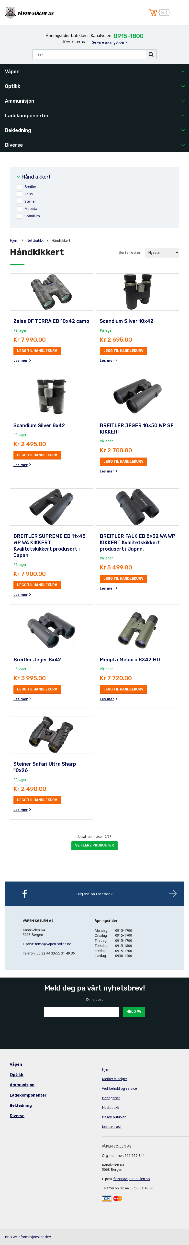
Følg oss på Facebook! (94, 893)
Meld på (133, 1012)
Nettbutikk (35, 240)
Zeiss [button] (28, 194)
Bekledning (18, 130)
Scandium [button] (32, 216)
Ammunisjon (19, 101)
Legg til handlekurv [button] (37, 351)
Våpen (12, 71)
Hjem (14, 240)
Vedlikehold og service (119, 1088)
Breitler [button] (30, 186)
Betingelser (111, 1098)
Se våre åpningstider (108, 42)
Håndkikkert (36, 176)
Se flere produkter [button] (94, 845)
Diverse (14, 145)
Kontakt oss (112, 1126)
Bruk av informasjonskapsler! (28, 1236)
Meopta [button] (30, 208)
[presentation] (81, 1029)
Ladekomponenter (27, 116)
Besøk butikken (114, 1117)
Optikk (12, 86)
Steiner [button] (30, 201)
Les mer (20, 360)
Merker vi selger (114, 1078)
